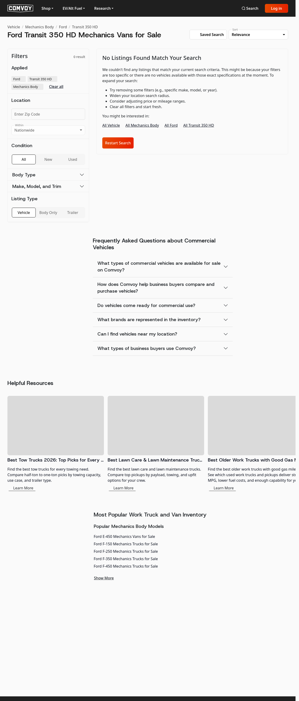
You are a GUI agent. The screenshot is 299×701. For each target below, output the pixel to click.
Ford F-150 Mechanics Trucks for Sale (126, 543)
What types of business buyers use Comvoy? (146, 348)
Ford (63, 26)
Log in (276, 8)
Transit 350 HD (85, 26)
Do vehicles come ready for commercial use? (146, 305)
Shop (46, 8)
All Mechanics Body (142, 125)
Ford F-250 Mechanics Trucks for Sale (126, 551)
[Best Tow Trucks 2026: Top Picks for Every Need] (55, 443)
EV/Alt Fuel (72, 8)
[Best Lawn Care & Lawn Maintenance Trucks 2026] (156, 443)
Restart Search (118, 142)
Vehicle (13, 26)
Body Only (48, 212)
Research (102, 8)
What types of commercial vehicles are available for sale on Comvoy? (159, 266)
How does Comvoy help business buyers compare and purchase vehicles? (155, 287)
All (24, 159)
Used (72, 159)
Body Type (23, 175)
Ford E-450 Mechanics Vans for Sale (124, 536)
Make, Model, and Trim (36, 186)
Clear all (56, 86)
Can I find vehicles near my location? (137, 334)
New (48, 159)
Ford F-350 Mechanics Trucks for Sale (126, 558)
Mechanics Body (39, 26)
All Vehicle (111, 125)
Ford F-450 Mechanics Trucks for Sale (126, 566)
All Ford (171, 125)
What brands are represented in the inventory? (149, 320)
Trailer (72, 212)
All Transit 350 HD (198, 125)
